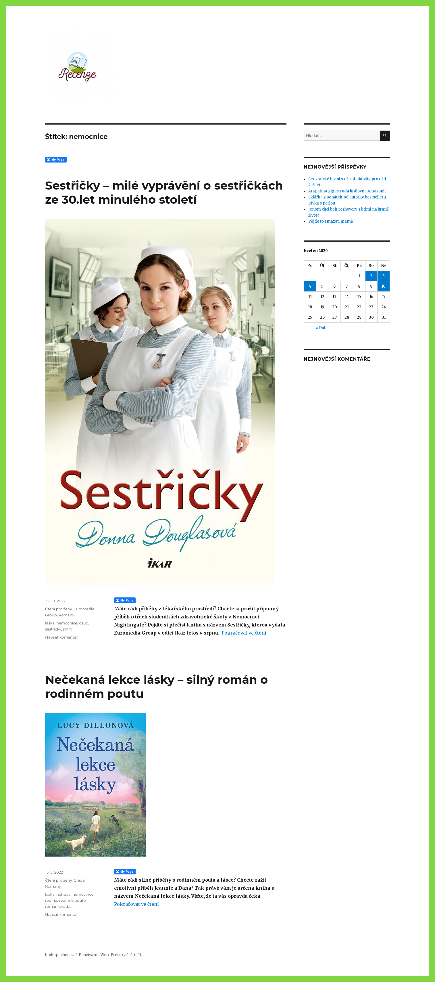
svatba (65, 906)
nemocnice (66, 623)
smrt (67, 629)
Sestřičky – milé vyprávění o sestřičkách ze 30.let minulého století (164, 192)
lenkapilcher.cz (59, 954)
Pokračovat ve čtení (244, 633)
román (51, 906)
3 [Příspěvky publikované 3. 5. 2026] (384, 276)
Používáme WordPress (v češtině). (110, 954)
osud (83, 623)
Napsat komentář (61, 637)
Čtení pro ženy (58, 609)
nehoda (63, 894)
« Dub (320, 327)
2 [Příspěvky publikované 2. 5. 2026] (371, 276)
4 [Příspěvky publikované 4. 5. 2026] (310, 286)
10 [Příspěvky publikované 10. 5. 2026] (384, 286)
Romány (66, 615)
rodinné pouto (72, 900)
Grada (79, 880)
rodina (51, 900)
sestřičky (53, 629)
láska (50, 623)
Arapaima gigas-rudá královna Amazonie (347, 191)
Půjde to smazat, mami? (331, 221)
